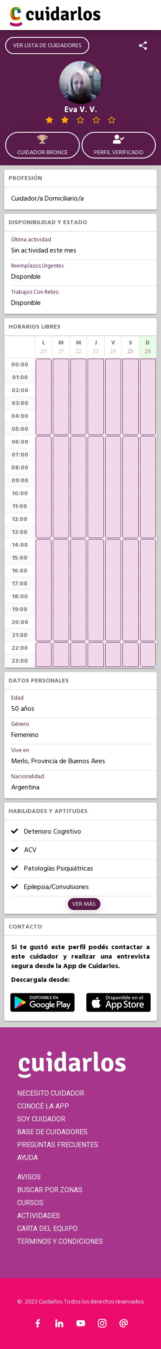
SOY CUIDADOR (41, 1119)
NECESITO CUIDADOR (50, 1093)
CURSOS (30, 1203)
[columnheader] (43, 347)
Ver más (84, 904)
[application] (44, 397)
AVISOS (29, 1177)
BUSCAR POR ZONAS (49, 1190)
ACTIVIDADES (38, 1216)
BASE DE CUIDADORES (52, 1132)
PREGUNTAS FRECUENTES (57, 1145)
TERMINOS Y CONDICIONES (60, 1241)
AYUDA (27, 1158)
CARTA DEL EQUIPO (47, 1228)
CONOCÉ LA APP (43, 1106)
